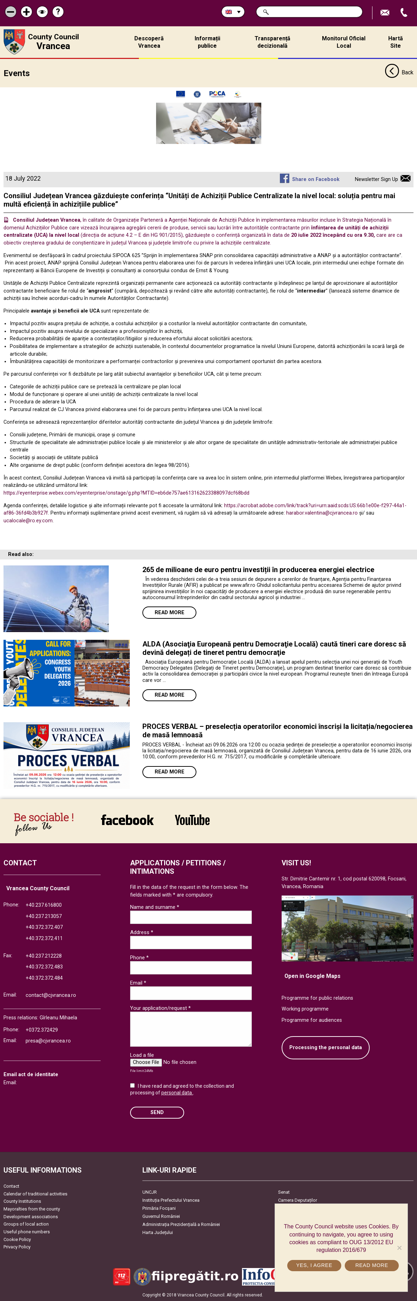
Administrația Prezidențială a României (181, 1224)
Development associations (31, 1216)
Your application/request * (160, 1008)
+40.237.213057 (44, 916)
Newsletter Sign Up (376, 179)
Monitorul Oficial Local (343, 42)
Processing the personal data (325, 1048)
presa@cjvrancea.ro (48, 1041)
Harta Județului (157, 1232)
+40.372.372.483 (44, 967)
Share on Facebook (315, 179)
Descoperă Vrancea (149, 42)
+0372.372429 (42, 1030)
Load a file (142, 1055)
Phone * (139, 957)
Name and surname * (154, 907)
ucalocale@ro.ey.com (28, 521)
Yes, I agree (314, 1265)
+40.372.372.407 (44, 927)
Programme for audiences (312, 1020)
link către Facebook (127, 820)
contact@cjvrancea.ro (51, 995)
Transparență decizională (272, 42)
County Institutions (22, 1201)
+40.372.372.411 (44, 938)
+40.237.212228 (44, 956)
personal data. (177, 1092)
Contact (11, 1186)
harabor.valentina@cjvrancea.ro (322, 513)
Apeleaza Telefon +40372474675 (404, 13)
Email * (138, 983)
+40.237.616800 (44, 905)
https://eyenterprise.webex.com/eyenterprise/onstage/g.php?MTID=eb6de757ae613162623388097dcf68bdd (126, 493)
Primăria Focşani (159, 1208)
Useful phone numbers (27, 1231)
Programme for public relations (317, 998)
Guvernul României (161, 1216)
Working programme (305, 1009)
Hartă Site (395, 42)
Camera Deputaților (297, 1200)
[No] (399, 1247)
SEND (157, 1112)
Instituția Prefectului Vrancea (171, 1200)
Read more (169, 613)
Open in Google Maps (312, 976)
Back (399, 73)
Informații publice (207, 42)
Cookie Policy (17, 1239)
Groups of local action (26, 1224)
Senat (284, 1192)
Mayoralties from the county (32, 1209)
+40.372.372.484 (44, 978)
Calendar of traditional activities (35, 1193)
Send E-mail (386, 13)
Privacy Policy (17, 1246)
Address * (141, 932)
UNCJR (149, 1192)
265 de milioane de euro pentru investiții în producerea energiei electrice (258, 569)
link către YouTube (192, 820)
